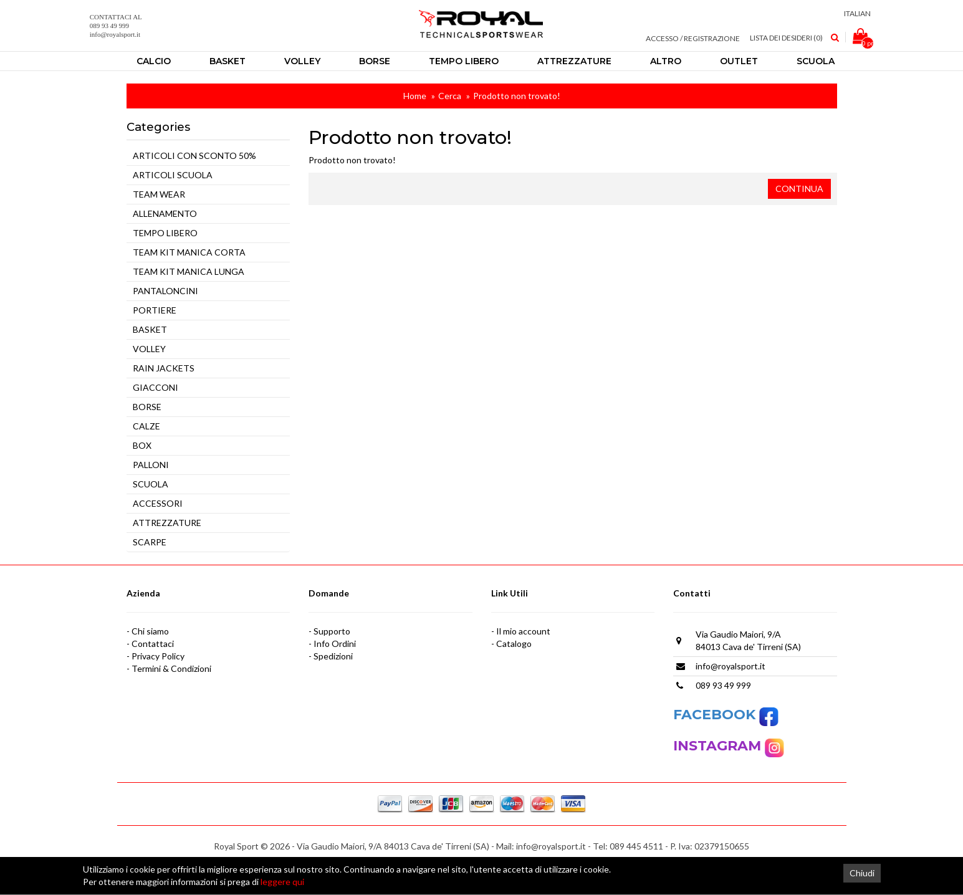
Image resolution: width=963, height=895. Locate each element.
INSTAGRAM (719, 745)
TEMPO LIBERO (165, 232)
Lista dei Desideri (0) (786, 37)
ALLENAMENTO (165, 213)
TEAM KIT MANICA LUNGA (188, 271)
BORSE (147, 406)
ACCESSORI (158, 503)
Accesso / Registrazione (693, 38)
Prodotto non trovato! (516, 95)
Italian (858, 13)
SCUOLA (150, 484)
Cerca (449, 95)
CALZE (146, 426)
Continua (799, 188)
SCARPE (149, 542)
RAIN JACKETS (163, 368)
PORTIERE (154, 310)
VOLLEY (149, 348)
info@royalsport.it (730, 666)
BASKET (150, 329)
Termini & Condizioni (171, 668)
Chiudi (862, 873)
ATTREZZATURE (167, 522)
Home (414, 95)
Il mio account (523, 631)
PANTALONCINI (165, 290)
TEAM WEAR (159, 194)
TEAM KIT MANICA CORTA (189, 252)
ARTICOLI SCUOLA (173, 175)
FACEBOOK (726, 714)
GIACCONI (155, 387)
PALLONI (151, 464)
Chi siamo (150, 631)
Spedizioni (333, 656)
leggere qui (282, 881)
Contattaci (153, 643)
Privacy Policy (158, 656)
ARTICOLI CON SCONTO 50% (194, 155)
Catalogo (514, 643)
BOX (142, 445)
